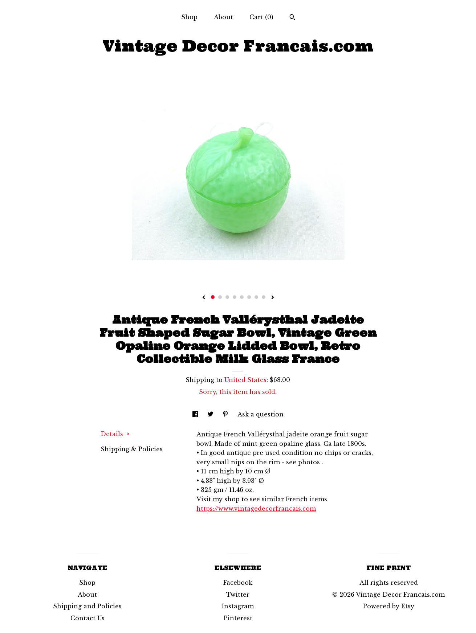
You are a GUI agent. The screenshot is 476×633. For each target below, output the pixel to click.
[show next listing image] (272, 297)
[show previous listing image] (204, 297)
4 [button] (234, 297)
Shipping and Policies (87, 606)
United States (245, 379)
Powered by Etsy (388, 606)
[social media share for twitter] (211, 414)
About (223, 17)
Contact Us (87, 618)
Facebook (237, 582)
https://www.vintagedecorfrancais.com (256, 508)
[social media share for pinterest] (226, 414)
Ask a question (260, 414)
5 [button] (242, 297)
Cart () (261, 17)
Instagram (238, 606)
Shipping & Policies (132, 449)
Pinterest (238, 618)
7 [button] (256, 297)
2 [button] (220, 297)
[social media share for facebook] (196, 414)
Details (115, 433)
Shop (189, 17)
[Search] (292, 18)
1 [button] (213, 297)
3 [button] (227, 297)
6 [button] (249, 297)
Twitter (237, 594)
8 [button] (263, 297)
